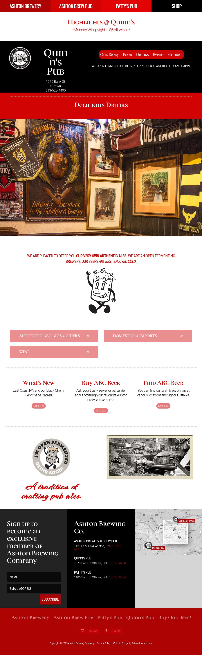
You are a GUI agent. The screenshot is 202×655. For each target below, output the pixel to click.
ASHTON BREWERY (25, 6)
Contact (175, 55)
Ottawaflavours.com (142, 643)
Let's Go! (38, 405)
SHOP (177, 6)
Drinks (142, 55)
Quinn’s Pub (140, 617)
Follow (93, 631)
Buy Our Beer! (174, 617)
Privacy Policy (104, 643)
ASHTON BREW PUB (75, 6)
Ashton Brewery (30, 617)
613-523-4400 (56, 90)
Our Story (109, 55)
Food (127, 55)
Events (158, 55)
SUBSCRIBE (50, 599)
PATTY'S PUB (126, 6)
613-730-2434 (116, 577)
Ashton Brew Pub (73, 617)
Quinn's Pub (56, 62)
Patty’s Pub (109, 617)
